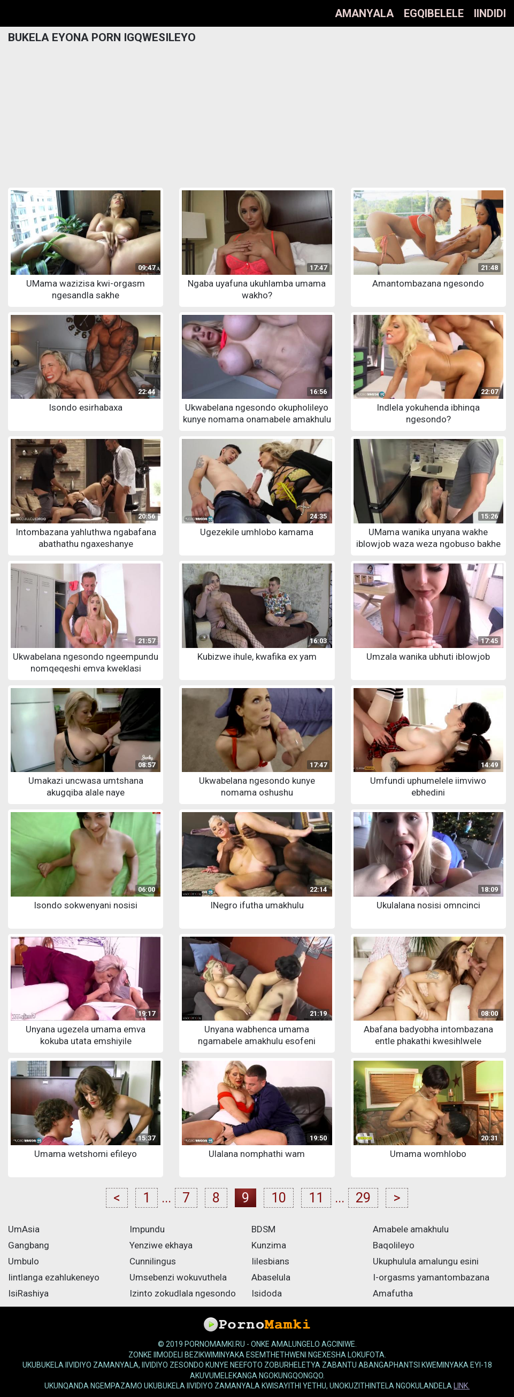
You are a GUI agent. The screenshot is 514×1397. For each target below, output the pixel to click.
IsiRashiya (28, 1293)
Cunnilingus (152, 1261)
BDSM (263, 1229)
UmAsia (24, 1229)
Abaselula (270, 1277)
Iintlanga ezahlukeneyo (53, 1277)
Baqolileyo (394, 1245)
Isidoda (266, 1293)
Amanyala (364, 13)
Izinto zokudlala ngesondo (182, 1293)
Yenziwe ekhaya (161, 1245)
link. (462, 1385)
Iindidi (490, 13)
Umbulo (23, 1261)
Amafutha (393, 1293)
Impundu (147, 1229)
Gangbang (28, 1245)
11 (316, 1198)
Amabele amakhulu (411, 1229)
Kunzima (268, 1245)
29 (363, 1198)
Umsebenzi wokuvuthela (178, 1277)
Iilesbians (270, 1261)
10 (278, 1198)
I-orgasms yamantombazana (431, 1277)
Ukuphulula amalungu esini (426, 1261)
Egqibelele (434, 13)
